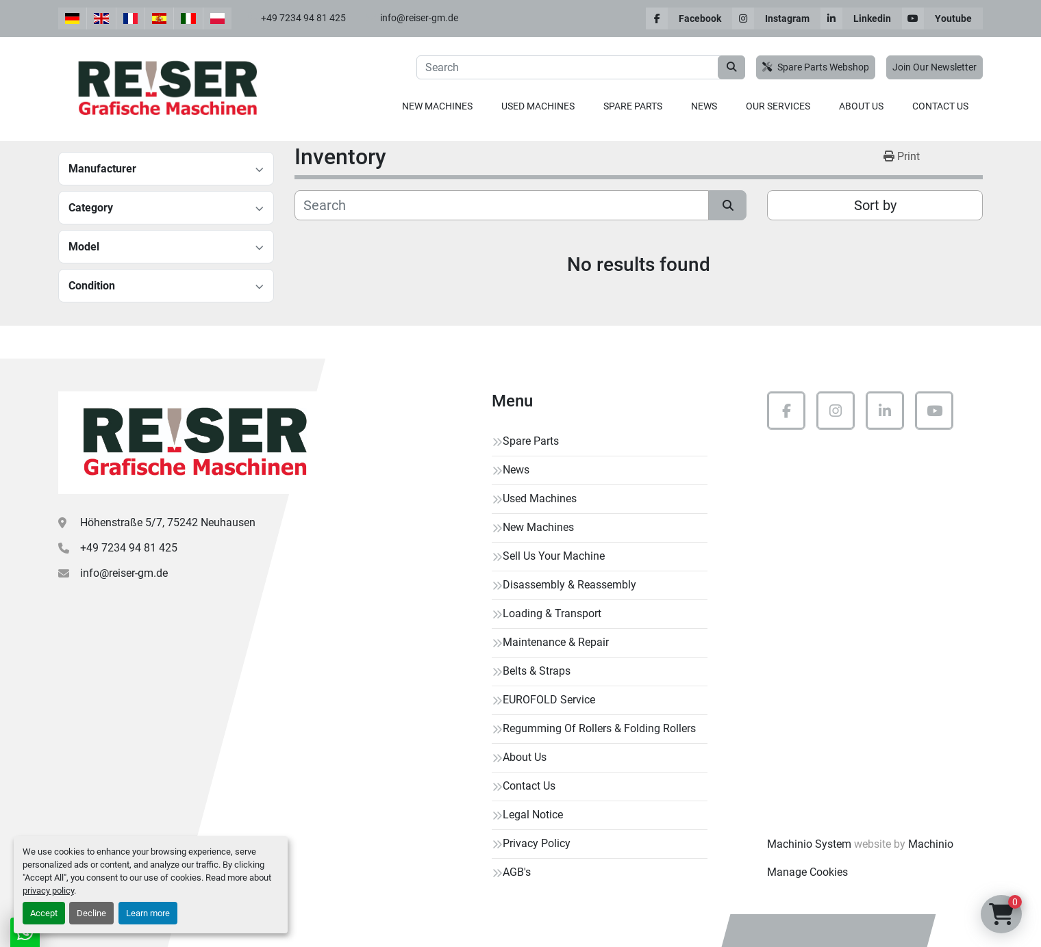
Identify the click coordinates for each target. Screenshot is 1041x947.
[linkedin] (861, 18)
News (704, 106)
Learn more (148, 913)
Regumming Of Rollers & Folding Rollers (599, 728)
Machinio (930, 844)
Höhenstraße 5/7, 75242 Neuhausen (167, 522)
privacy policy (48, 890)
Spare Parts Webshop (815, 67)
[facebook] (689, 18)
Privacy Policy (536, 843)
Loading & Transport (552, 613)
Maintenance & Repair (556, 642)
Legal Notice (533, 814)
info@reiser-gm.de (419, 17)
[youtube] (942, 18)
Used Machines (538, 106)
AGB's (517, 872)
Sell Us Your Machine (554, 555)
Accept (44, 913)
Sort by (875, 205)
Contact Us (940, 106)
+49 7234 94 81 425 (303, 17)
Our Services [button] (778, 106)
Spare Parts (632, 106)
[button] (437, 106)
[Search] (580, 67)
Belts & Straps (536, 670)
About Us (861, 106)
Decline (91, 913)
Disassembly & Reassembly (569, 584)
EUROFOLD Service (549, 699)
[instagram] (776, 18)
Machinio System (809, 844)
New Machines (437, 106)
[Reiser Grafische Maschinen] (191, 442)
